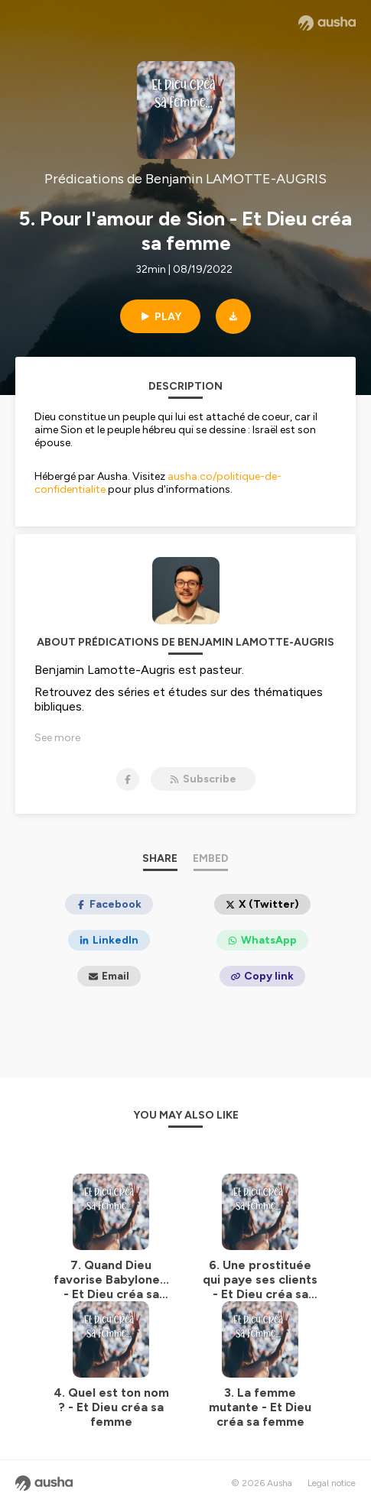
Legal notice (332, 1483)
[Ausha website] (327, 23)
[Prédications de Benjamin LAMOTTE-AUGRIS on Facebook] (127, 779)
